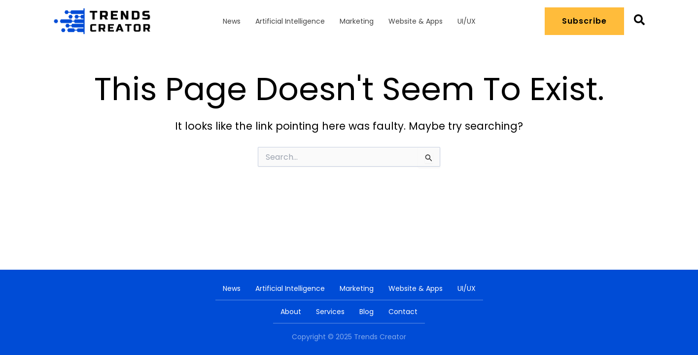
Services (330, 312)
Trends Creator (380, 337)
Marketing (357, 21)
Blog (366, 312)
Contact (403, 312)
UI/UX (466, 21)
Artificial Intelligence (290, 21)
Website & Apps (415, 21)
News (232, 21)
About (290, 312)
